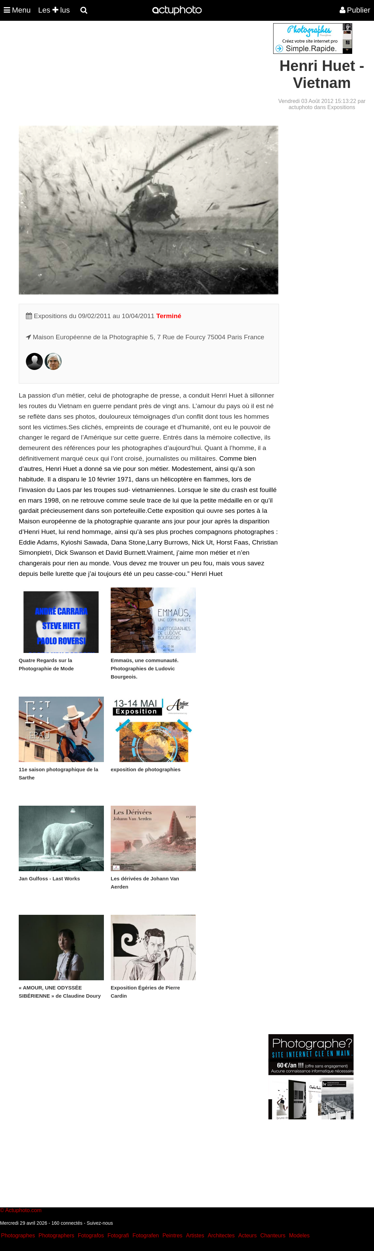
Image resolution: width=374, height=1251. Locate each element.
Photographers (56, 1235)
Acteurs (247, 1235)
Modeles (299, 1235)
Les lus (54, 10)
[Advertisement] (146, 71)
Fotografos (91, 1235)
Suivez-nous (100, 1223)
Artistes (195, 1235)
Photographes (18, 1235)
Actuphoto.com (23, 1210)
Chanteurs (272, 1235)
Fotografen (146, 1235)
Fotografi (118, 1235)
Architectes (221, 1235)
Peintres (172, 1235)
